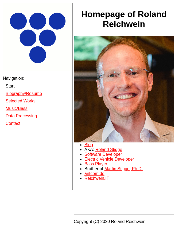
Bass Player (95, 164)
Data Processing (21, 116)
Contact (13, 123)
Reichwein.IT (96, 178)
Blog (88, 144)
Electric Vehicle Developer (109, 159)
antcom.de (94, 173)
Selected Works (21, 101)
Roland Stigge (108, 149)
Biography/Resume (24, 93)
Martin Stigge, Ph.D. (123, 168)
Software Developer (103, 154)
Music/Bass (17, 108)
